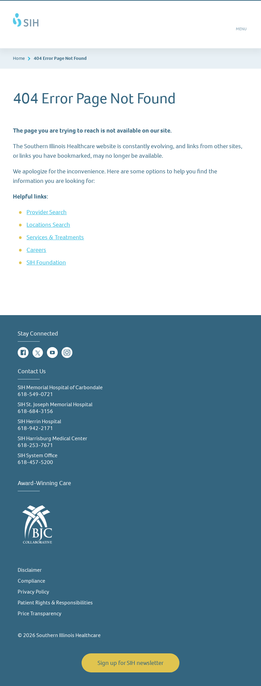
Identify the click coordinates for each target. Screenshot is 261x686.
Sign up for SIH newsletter (130, 663)
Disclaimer (30, 569)
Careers (36, 250)
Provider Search (47, 212)
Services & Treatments (55, 237)
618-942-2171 (35, 428)
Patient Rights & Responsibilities (55, 602)
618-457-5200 (35, 462)
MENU (242, 31)
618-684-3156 (35, 411)
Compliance (31, 580)
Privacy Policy (33, 591)
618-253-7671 (35, 445)
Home (19, 58)
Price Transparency (40, 613)
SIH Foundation (46, 262)
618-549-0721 (35, 394)
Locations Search (48, 225)
